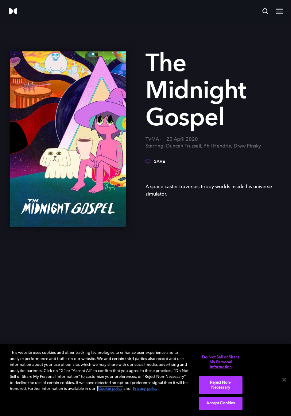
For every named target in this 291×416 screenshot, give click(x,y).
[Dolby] (13, 11)
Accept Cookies (220, 403)
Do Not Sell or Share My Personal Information (220, 362)
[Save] (155, 163)
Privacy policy (145, 389)
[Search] (265, 11)
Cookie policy (110, 389)
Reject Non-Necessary (220, 385)
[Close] (284, 379)
